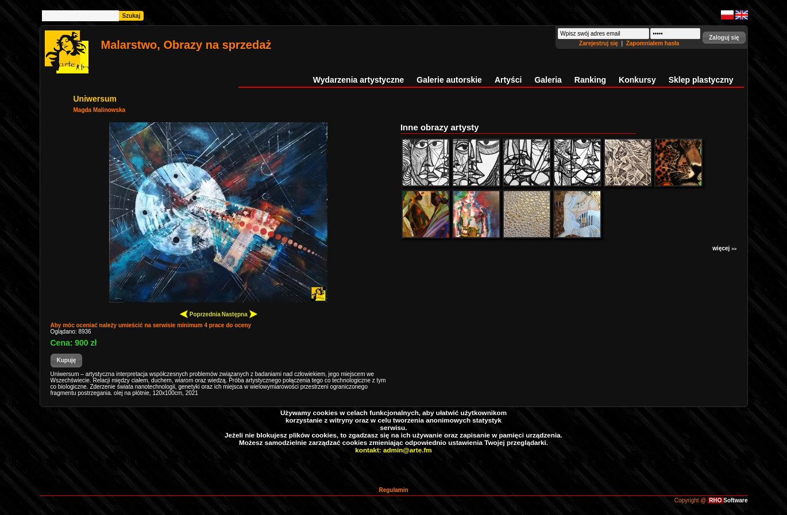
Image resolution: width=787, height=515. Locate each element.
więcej (724, 248)
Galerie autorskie (449, 79)
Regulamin (393, 490)
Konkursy (637, 79)
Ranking (590, 79)
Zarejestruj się (599, 43)
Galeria (547, 79)
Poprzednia (200, 313)
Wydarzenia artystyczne (358, 79)
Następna (239, 313)
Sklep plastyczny (701, 79)
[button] (724, 38)
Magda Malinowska (100, 110)
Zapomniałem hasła (653, 43)
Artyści (508, 79)
